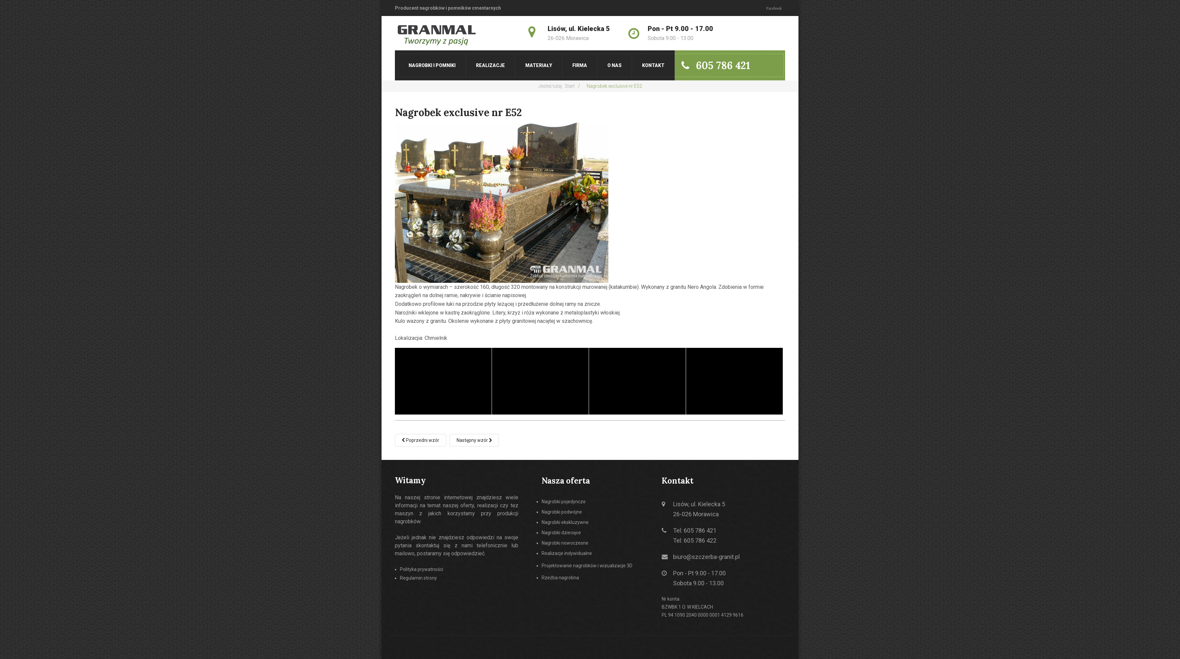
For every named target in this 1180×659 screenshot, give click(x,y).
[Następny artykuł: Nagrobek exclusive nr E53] (474, 440)
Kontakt (653, 65)
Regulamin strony (418, 577)
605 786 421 (715, 65)
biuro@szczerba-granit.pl (706, 556)
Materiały (538, 65)
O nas (614, 65)
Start (570, 86)
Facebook (774, 8)
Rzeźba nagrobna (560, 577)
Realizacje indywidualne (567, 553)
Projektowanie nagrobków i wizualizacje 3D (587, 565)
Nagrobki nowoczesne (565, 543)
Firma (579, 65)
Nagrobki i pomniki (432, 65)
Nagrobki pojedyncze (564, 501)
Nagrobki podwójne (562, 512)
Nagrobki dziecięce (561, 532)
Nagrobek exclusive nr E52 (458, 112)
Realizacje (490, 65)
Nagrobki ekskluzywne (565, 522)
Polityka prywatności (421, 569)
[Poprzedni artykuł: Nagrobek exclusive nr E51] (420, 440)
